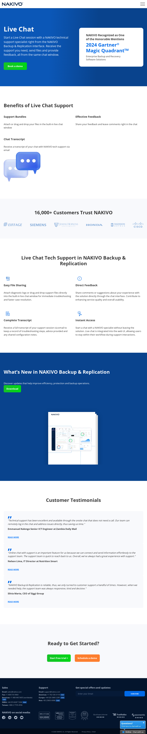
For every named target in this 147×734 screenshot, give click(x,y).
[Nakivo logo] (12, 4)
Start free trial (59, 658)
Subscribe (135, 694)
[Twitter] (15, 717)
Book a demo (15, 66)
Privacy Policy (86, 732)
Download (12, 388)
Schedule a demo (87, 658)
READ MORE (13, 537)
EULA (94, 732)
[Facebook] (3, 717)
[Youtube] (21, 717)
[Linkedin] (9, 717)
